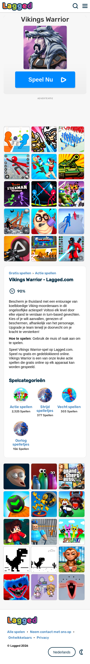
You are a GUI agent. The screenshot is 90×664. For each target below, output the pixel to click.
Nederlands (62, 652)
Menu (85, 6)
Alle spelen (16, 632)
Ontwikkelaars (20, 638)
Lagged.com (22, 620)
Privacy (43, 638)
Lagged (18, 6)
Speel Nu (40, 79)
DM (81, 652)
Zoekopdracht (75, 6)
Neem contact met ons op (50, 632)
